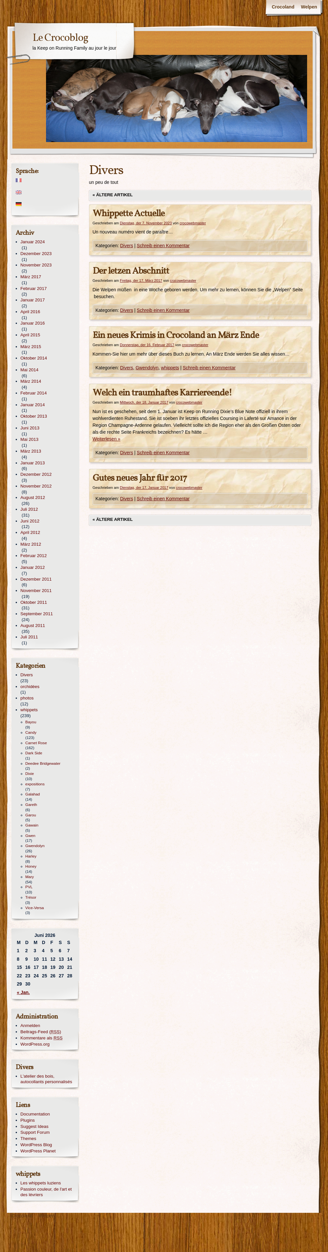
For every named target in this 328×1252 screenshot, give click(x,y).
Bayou (31, 722)
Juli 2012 (29, 509)
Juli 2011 (29, 636)
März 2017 (31, 276)
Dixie (29, 773)
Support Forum (35, 1132)
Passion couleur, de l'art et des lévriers (46, 1192)
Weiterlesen (106, 438)
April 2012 (30, 532)
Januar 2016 (33, 323)
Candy (31, 732)
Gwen (30, 835)
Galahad (32, 794)
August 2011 (33, 625)
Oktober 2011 (34, 602)
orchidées (30, 686)
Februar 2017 (34, 288)
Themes (29, 1138)
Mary (29, 877)
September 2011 (37, 613)
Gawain (32, 825)
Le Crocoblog (60, 38)
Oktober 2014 (34, 358)
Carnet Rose (36, 743)
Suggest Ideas (35, 1126)
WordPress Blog (36, 1144)
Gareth (31, 804)
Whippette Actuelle (128, 213)
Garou (30, 815)
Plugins (28, 1120)
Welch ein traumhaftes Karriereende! (162, 393)
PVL (29, 887)
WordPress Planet (38, 1150)
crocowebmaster (193, 223)
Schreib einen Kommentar (163, 245)
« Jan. (23, 992)
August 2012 (33, 497)
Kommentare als (42, 1037)
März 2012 (31, 544)
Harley (31, 856)
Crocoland (283, 6)
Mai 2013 (30, 439)
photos (27, 698)
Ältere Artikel (113, 194)
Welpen (309, 6)
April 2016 (30, 311)
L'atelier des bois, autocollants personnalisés (46, 1079)
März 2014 (31, 381)
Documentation (35, 1114)
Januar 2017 (33, 299)
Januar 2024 (33, 241)
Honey (31, 866)
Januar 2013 (33, 462)
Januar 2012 (33, 567)
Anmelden (30, 1025)
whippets (170, 367)
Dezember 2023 (36, 253)
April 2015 (30, 334)
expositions (35, 784)
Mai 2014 (30, 369)
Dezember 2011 (36, 579)
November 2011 (36, 590)
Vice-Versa (34, 908)
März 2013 (31, 451)
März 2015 (31, 346)
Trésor (31, 897)
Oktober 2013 (34, 416)
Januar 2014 (33, 404)
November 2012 (36, 486)
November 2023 (36, 265)
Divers (126, 245)
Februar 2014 (34, 393)
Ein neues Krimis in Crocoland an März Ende (176, 335)
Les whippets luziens (41, 1182)
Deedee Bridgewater (43, 763)
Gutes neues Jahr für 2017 (140, 478)
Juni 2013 (30, 427)
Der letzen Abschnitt (131, 271)
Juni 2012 (30, 521)
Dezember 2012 (36, 474)
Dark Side (33, 753)
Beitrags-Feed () (41, 1031)
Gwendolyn (146, 367)
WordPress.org (35, 1044)
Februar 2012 (34, 555)
